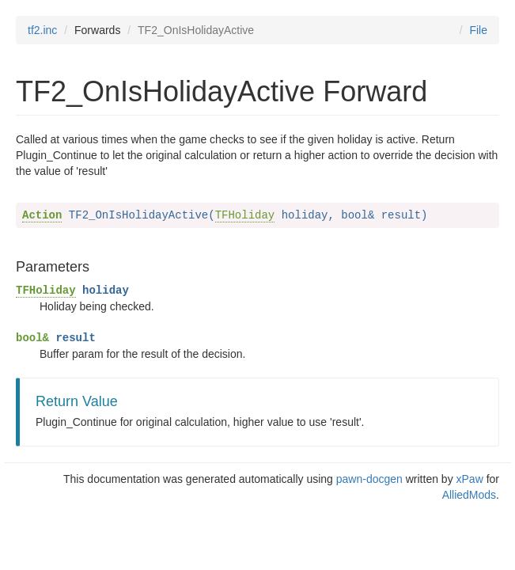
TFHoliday (245, 215)
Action (42, 215)
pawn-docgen (369, 479)
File (478, 30)
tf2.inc (42, 30)
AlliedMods (469, 494)
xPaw (469, 479)
